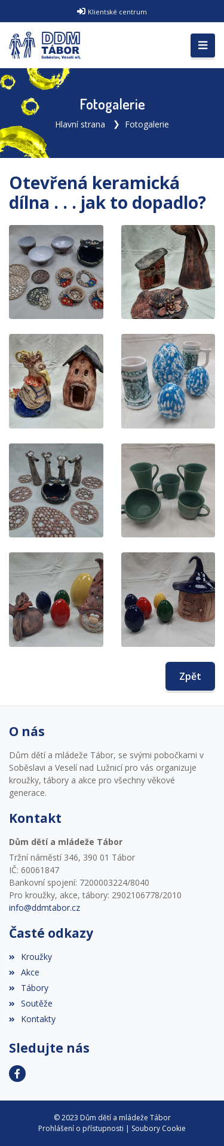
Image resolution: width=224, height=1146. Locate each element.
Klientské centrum (117, 11)
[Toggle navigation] (203, 45)
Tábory (28, 987)
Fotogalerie (147, 124)
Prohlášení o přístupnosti (81, 1128)
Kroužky (30, 956)
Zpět (190, 676)
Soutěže (31, 1003)
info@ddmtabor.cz (44, 907)
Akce (24, 972)
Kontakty (32, 1019)
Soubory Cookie (158, 1128)
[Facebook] (17, 1073)
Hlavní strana (80, 124)
